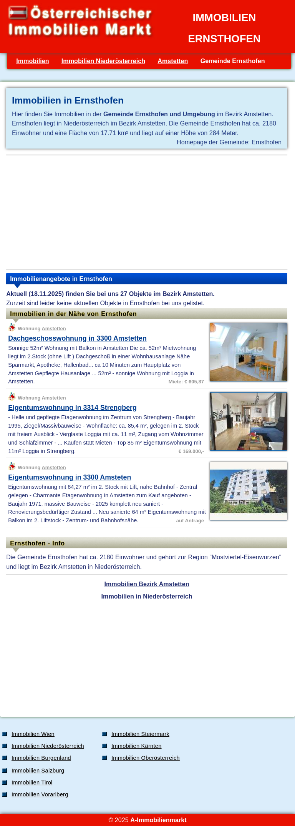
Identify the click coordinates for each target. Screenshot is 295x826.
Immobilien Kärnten (136, 746)
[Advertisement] (146, 212)
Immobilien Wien (33, 734)
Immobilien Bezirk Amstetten (146, 583)
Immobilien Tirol (32, 782)
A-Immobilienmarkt (158, 819)
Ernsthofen (267, 142)
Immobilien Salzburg (38, 770)
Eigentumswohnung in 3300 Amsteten (69, 477)
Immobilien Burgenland (41, 758)
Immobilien (32, 60)
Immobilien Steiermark (140, 734)
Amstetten (172, 60)
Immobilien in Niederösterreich (146, 596)
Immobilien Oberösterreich (145, 758)
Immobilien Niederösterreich (103, 60)
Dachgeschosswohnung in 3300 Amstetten (77, 338)
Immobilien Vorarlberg (40, 794)
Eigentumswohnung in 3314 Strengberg (72, 407)
